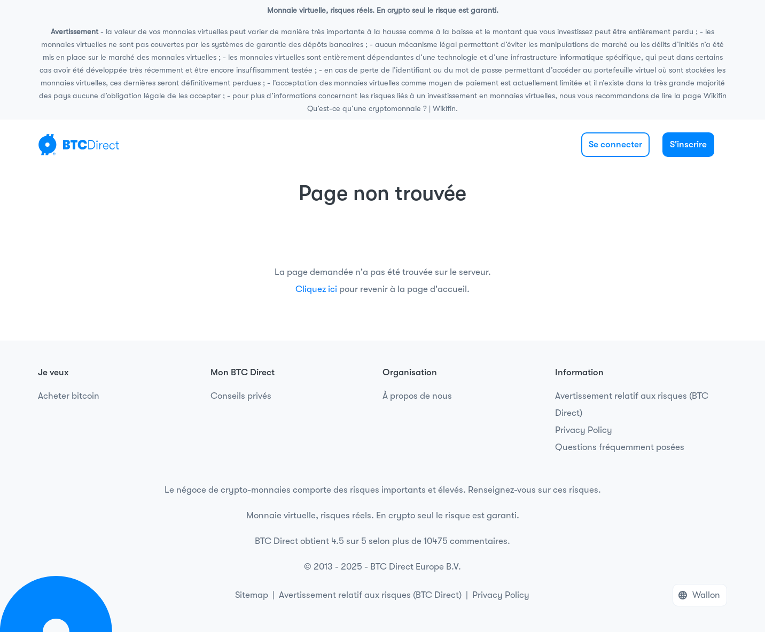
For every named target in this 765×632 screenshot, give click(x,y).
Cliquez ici (316, 289)
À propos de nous (417, 396)
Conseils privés (240, 396)
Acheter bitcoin (68, 396)
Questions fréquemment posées (619, 447)
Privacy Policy (583, 430)
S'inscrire (688, 144)
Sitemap (251, 595)
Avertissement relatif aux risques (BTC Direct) (631, 404)
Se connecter (615, 144)
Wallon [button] (706, 595)
